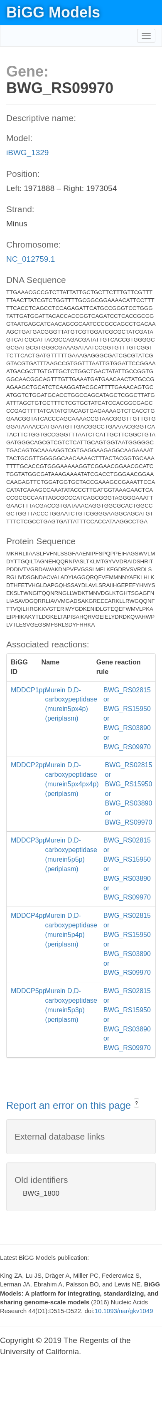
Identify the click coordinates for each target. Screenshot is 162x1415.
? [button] (136, 1103)
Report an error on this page (70, 1105)
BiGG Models (53, 12)
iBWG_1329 (27, 152)
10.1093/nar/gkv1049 (124, 1310)
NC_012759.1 (30, 259)
